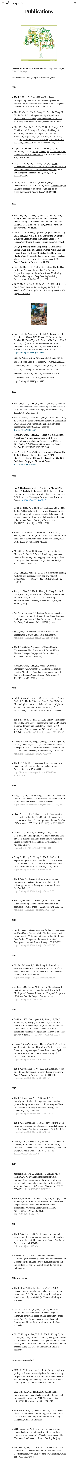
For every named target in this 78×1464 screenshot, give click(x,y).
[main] (39, 11)
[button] (2, 3)
